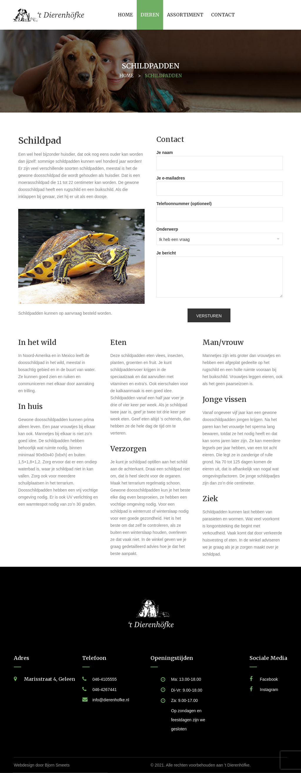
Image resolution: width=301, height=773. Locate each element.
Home (126, 75)
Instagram (269, 689)
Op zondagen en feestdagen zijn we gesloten (188, 719)
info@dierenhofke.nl (111, 699)
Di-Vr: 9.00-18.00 (186, 690)
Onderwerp (219, 234)
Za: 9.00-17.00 (184, 700)
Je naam (219, 157)
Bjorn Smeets (57, 765)
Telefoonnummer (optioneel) (219, 209)
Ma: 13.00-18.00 (186, 679)
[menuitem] (125, 15)
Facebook (269, 679)
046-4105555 (105, 679)
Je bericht (219, 275)
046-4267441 (105, 689)
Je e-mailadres (219, 183)
